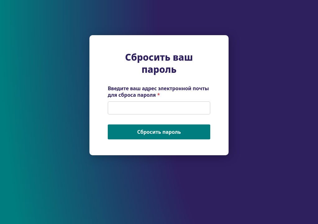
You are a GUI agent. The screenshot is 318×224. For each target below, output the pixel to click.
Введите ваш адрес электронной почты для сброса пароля (158, 91)
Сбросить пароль (159, 131)
